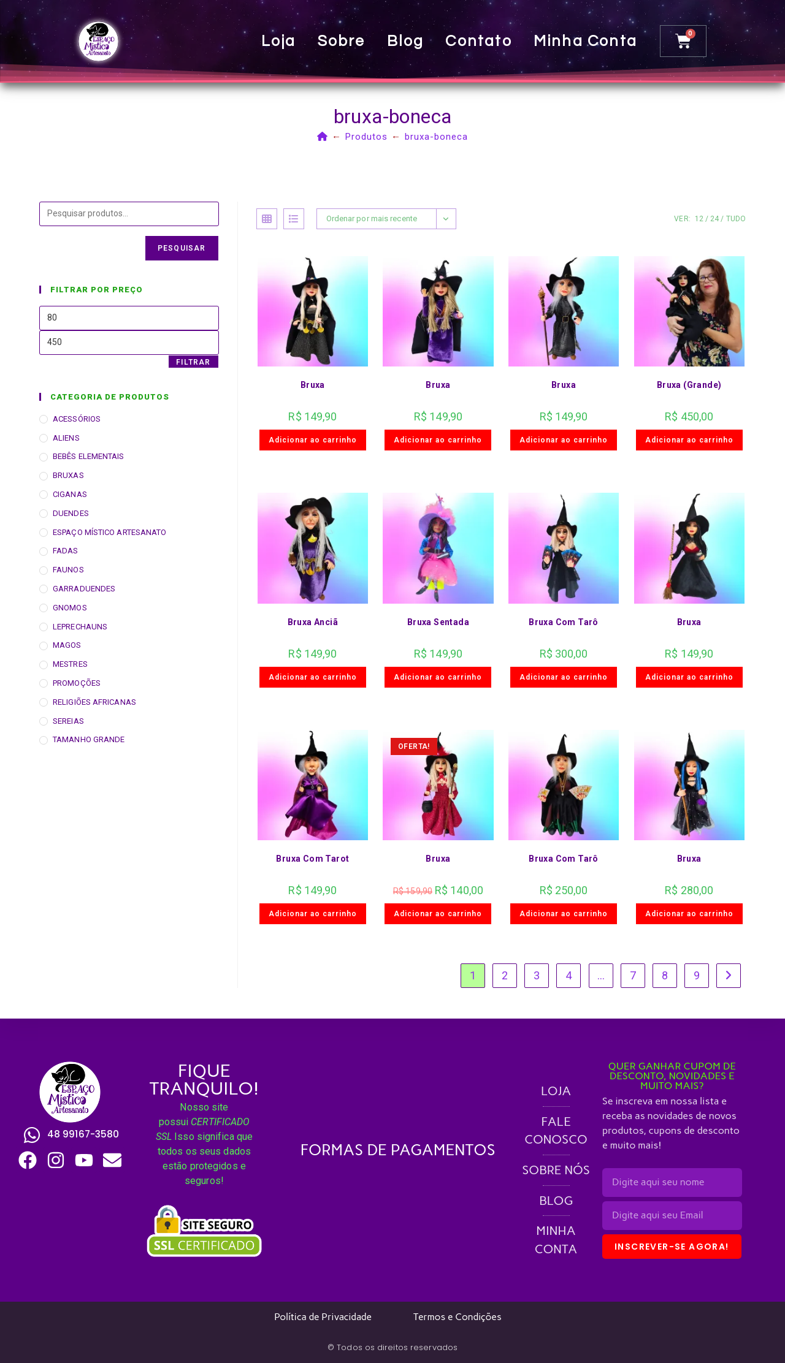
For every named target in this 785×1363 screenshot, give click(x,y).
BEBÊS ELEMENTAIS (88, 456)
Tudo (736, 219)
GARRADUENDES (84, 588)
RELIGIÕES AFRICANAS (94, 702)
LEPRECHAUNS (80, 626)
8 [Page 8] (665, 975)
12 (699, 219)
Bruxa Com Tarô (564, 622)
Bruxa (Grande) (689, 385)
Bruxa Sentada (438, 622)
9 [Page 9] (697, 975)
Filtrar (193, 362)
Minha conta (585, 41)
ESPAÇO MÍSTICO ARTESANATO (110, 532)
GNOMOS (70, 607)
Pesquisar (182, 248)
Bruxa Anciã (313, 622)
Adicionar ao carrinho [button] (313, 440)
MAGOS (67, 645)
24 (714, 219)
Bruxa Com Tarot (312, 859)
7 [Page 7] (633, 975)
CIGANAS (70, 494)
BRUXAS (68, 475)
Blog (405, 41)
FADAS (65, 550)
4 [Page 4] (568, 975)
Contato (479, 41)
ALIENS (66, 437)
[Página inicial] (322, 136)
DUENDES (71, 513)
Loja (278, 41)
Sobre (342, 41)
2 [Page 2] (505, 975)
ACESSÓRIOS (77, 418)
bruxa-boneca (436, 136)
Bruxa (313, 385)
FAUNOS (68, 569)
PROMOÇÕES (77, 683)
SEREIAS (68, 721)
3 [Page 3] (537, 975)
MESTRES (70, 664)
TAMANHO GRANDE (88, 739)
